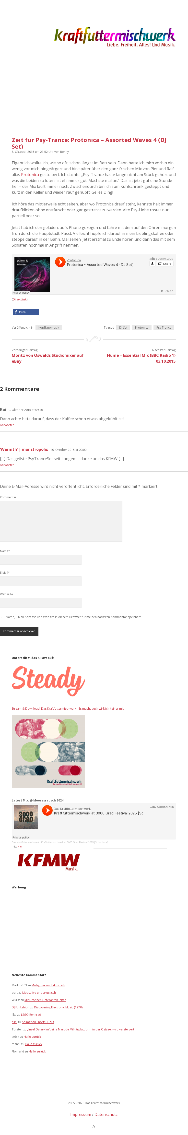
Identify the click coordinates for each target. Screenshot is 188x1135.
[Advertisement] (94, 90)
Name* (5, 551)
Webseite (6, 594)
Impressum (80, 1114)
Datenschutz (106, 1114)
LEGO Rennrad (31, 1015)
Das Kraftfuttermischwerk (25, 842)
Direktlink (20, 299)
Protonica (30, 174)
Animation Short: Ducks (38, 1022)
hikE (14, 1022)
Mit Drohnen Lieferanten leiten (45, 1000)
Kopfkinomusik (48, 327)
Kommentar (8, 497)
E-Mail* (5, 573)
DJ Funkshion (20, 1007)
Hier (20, 846)
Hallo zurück (32, 1037)
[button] (26, 312)
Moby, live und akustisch (48, 985)
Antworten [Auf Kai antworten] (7, 425)
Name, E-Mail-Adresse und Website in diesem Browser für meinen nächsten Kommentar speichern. (74, 617)
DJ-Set (123, 327)
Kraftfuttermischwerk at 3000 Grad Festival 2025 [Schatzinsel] (74, 842)
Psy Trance (163, 327)
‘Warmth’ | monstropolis (24, 449)
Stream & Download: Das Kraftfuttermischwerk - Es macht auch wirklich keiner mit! (68, 708)
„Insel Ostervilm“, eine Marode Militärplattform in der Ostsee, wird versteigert (80, 1029)
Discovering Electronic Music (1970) (58, 1007)
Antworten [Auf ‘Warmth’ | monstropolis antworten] (7, 465)
